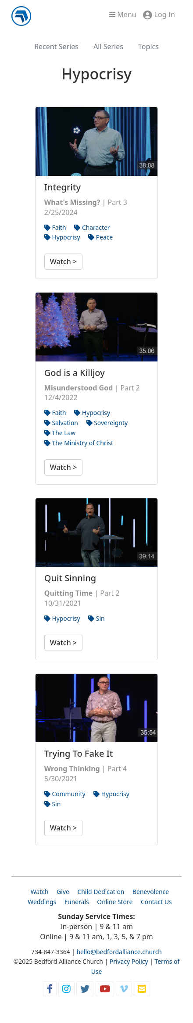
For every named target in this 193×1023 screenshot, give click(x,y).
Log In (164, 14)
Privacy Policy (129, 961)
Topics (148, 46)
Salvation (61, 422)
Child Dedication (100, 891)
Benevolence (150, 891)
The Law (59, 433)
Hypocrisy (62, 237)
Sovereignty (107, 422)
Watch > (63, 261)
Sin (96, 618)
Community (65, 794)
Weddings (42, 902)
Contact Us (156, 902)
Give (63, 891)
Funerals (76, 902)
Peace (100, 237)
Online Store (114, 902)
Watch (40, 891)
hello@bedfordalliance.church (119, 952)
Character (92, 227)
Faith (55, 227)
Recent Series (56, 46)
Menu (122, 14)
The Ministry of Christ (78, 443)
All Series (108, 46)
